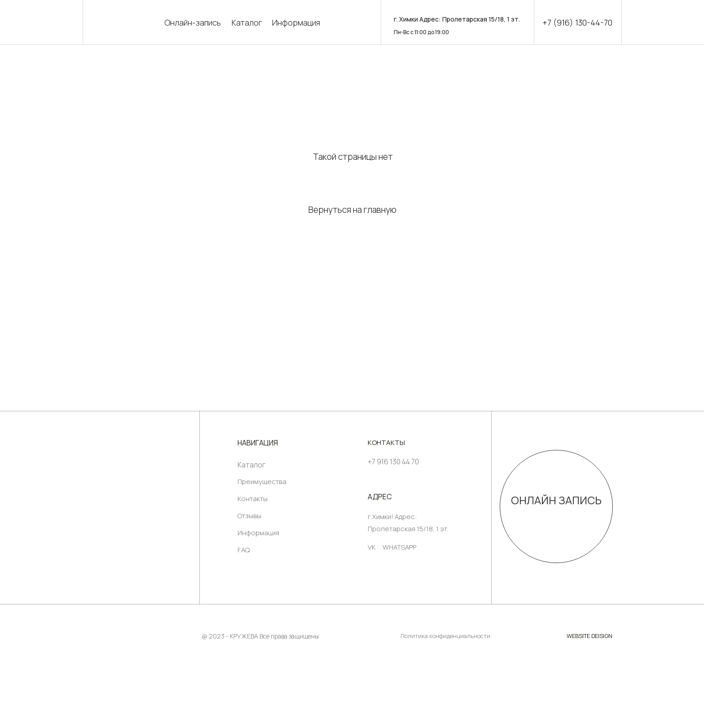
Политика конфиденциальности (445, 636)
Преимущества (262, 481)
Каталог (247, 22)
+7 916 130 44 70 (393, 462)
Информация (296, 22)
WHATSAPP (399, 547)
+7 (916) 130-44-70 (577, 22)
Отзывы (249, 515)
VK (372, 547)
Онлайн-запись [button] (192, 22)
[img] (140, 500)
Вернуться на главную (352, 210)
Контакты (253, 498)
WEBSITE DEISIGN (589, 636)
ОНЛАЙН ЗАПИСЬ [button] (556, 500)
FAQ (244, 550)
